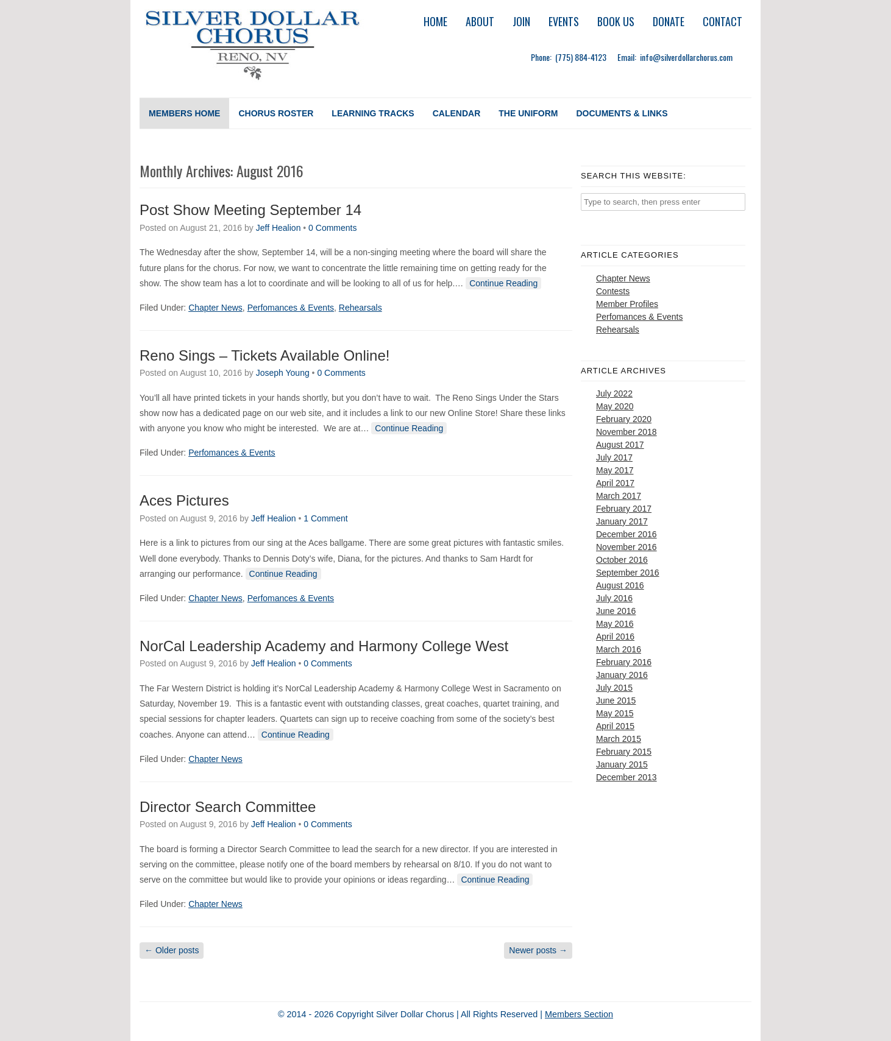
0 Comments (332, 228)
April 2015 (615, 726)
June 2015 (616, 700)
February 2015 (623, 752)
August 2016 (620, 585)
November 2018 (626, 432)
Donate (668, 21)
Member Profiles (627, 304)
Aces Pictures (184, 500)
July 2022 (614, 393)
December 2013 (626, 777)
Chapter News (215, 307)
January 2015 (622, 764)
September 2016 (627, 572)
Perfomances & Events (290, 307)
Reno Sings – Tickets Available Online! (264, 355)
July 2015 (614, 688)
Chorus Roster (275, 113)
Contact (722, 21)
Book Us (615, 21)
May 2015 (614, 713)
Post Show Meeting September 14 (250, 210)
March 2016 (618, 649)
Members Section (579, 1014)
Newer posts (538, 950)
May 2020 (614, 406)
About (480, 21)
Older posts (171, 950)
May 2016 (614, 624)
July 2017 (614, 457)
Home (435, 21)
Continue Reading (503, 283)
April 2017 (615, 483)
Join (521, 21)
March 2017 (618, 496)
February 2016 (623, 662)
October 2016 (622, 560)
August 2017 (620, 445)
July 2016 (614, 598)
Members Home (184, 113)
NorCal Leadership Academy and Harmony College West (324, 646)
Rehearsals (360, 307)
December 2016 (626, 534)
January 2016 (622, 675)
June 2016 (616, 611)
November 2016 (626, 547)
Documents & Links (621, 113)
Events (563, 21)
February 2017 (623, 508)
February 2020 (623, 419)
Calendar (457, 113)
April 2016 (615, 636)
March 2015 (618, 739)
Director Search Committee (228, 807)
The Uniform (528, 113)
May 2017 (614, 470)
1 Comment (325, 518)
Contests (613, 291)
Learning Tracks (373, 113)
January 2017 (622, 521)
